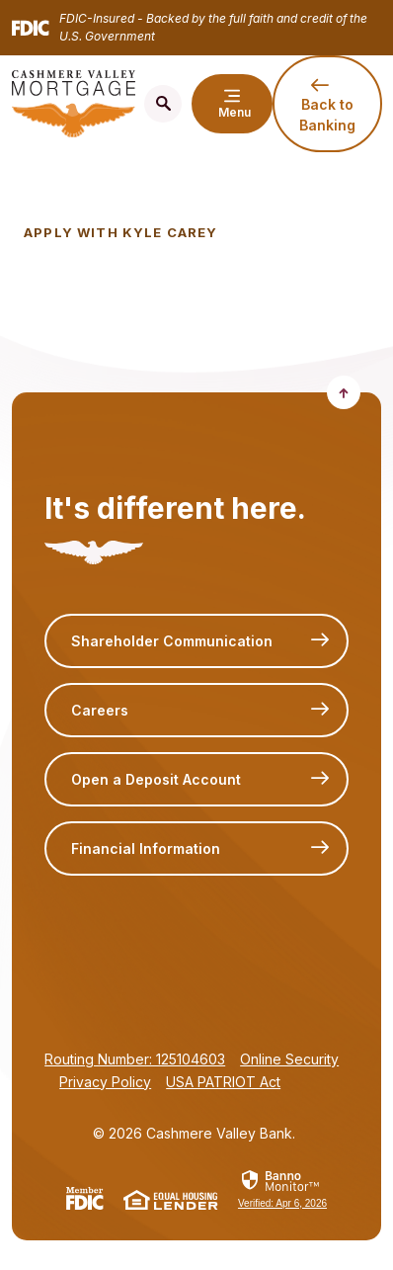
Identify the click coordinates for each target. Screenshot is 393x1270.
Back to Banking (327, 114)
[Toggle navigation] (232, 103)
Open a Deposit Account (156, 779)
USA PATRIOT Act (223, 1081)
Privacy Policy (105, 1081)
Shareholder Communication (172, 641)
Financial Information (145, 848)
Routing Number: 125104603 (134, 1059)
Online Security (289, 1059)
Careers (99, 710)
